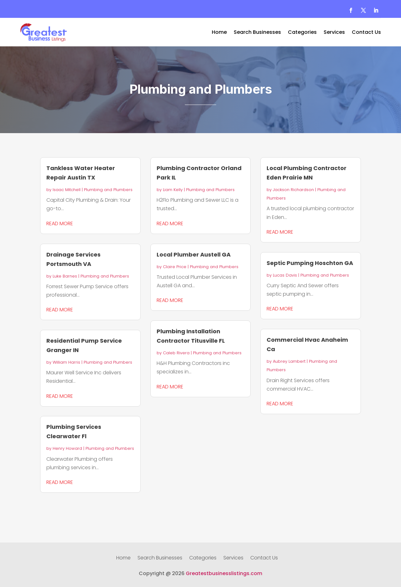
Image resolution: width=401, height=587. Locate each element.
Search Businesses (257, 33)
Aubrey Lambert (289, 361)
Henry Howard (67, 448)
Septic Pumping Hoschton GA (310, 263)
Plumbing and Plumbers (108, 190)
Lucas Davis (285, 275)
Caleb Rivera (176, 353)
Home (219, 33)
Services (334, 33)
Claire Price (174, 267)
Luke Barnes (65, 276)
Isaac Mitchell (67, 190)
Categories (302, 33)
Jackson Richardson (293, 190)
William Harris (66, 362)
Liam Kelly (173, 190)
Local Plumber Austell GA (194, 254)
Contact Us (366, 33)
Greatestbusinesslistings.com (224, 573)
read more (59, 223)
